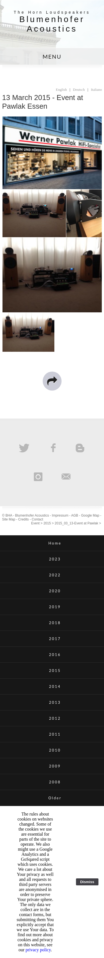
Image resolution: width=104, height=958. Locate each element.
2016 (55, 654)
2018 (55, 623)
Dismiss (87, 882)
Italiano (96, 89)
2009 (55, 766)
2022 (55, 575)
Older (55, 798)
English (61, 89)
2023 (55, 559)
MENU (51, 56)
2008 (55, 782)
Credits (23, 519)
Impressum (60, 515)
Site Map (8, 519)
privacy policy (38, 949)
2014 (55, 686)
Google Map (90, 515)
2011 (55, 734)
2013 (55, 702)
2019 (55, 607)
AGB (74, 515)
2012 (55, 718)
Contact (37, 519)
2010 (55, 750)
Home (54, 543)
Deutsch (79, 89)
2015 (47, 523)
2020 (55, 591)
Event (35, 523)
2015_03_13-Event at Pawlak (76, 523)
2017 (55, 638)
